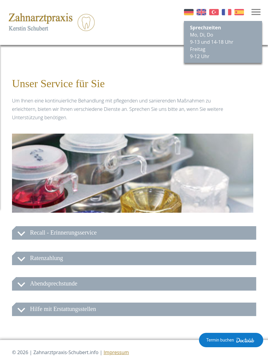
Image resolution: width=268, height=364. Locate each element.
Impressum (116, 352)
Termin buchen (231, 340)
